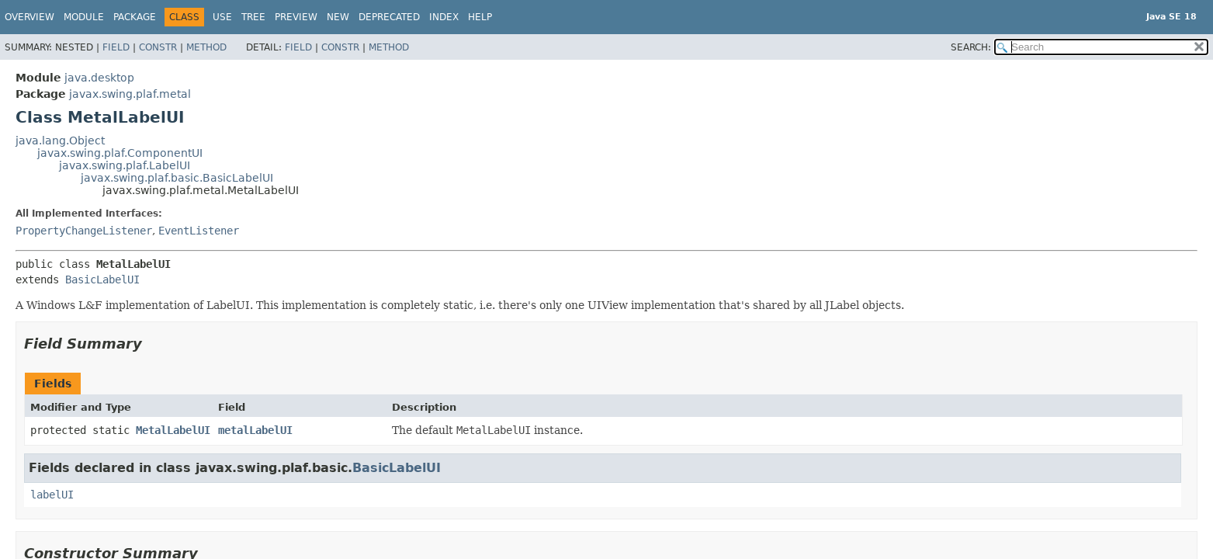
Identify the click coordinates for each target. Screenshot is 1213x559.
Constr (158, 47)
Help (480, 17)
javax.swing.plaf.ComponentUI (120, 153)
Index (444, 17)
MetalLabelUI (173, 430)
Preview (296, 17)
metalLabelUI (255, 430)
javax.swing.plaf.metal (130, 94)
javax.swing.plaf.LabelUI (124, 165)
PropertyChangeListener (84, 230)
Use (222, 17)
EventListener (198, 230)
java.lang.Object (60, 140)
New (338, 17)
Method (206, 47)
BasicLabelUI (102, 279)
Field (116, 47)
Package (134, 17)
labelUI (52, 494)
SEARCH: (971, 47)
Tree (253, 17)
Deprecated (389, 17)
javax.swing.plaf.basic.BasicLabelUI (177, 178)
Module (84, 17)
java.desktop (99, 77)
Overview (29, 17)
